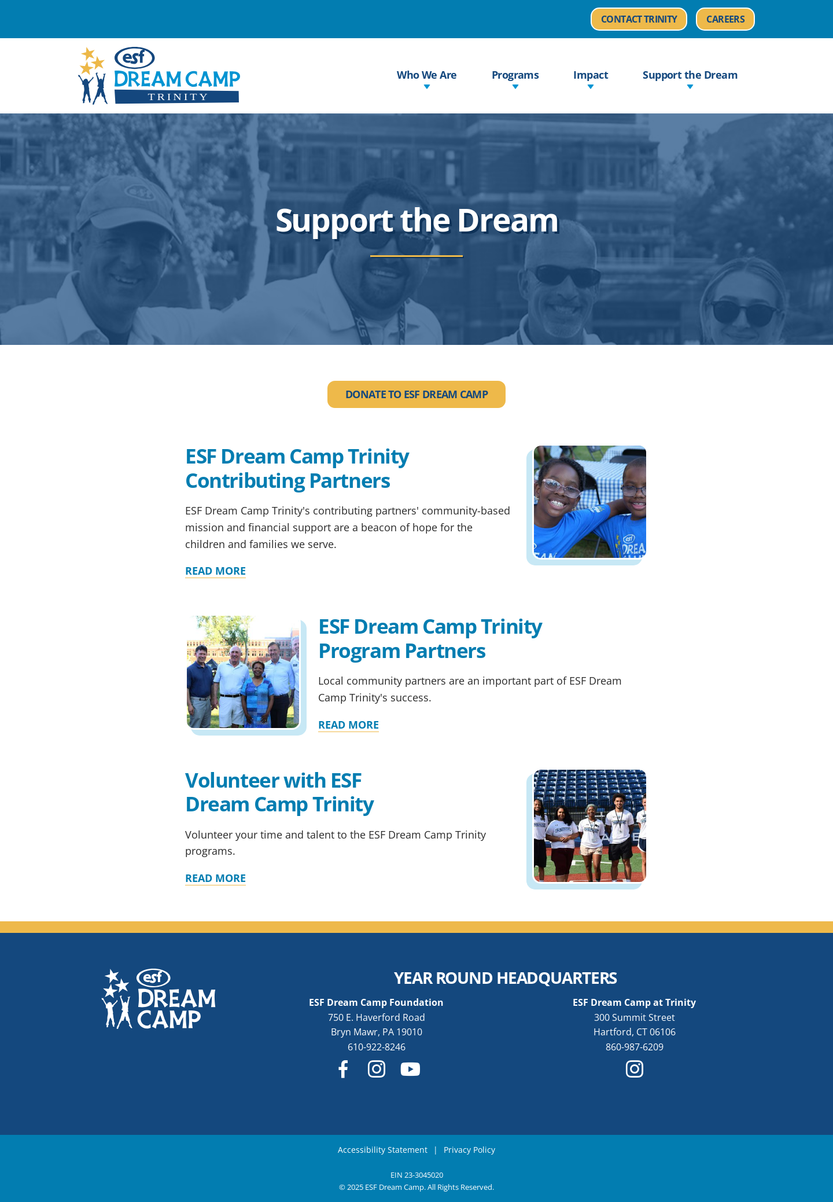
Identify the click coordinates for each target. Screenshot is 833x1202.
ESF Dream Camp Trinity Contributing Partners (297, 468)
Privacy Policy (469, 1149)
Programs (515, 79)
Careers (730, 19)
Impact (590, 79)
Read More (215, 571)
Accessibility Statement (382, 1149)
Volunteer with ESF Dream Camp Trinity (279, 792)
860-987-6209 (635, 1047)
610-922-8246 (377, 1047)
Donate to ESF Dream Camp (416, 394)
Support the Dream (690, 79)
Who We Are (427, 79)
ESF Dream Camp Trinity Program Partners (430, 638)
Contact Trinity (639, 19)
